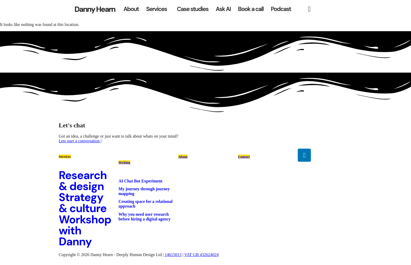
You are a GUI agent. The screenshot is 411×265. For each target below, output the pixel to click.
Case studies (192, 9)
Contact (244, 157)
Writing (124, 162)
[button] (157, 9)
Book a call (250, 9)
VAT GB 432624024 (201, 254)
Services (156, 9)
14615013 (173, 254)
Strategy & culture (83, 202)
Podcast (281, 9)
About (131, 9)
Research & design (83, 180)
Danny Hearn (94, 9)
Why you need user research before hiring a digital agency (144, 216)
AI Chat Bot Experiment (140, 181)
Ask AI (223, 9)
